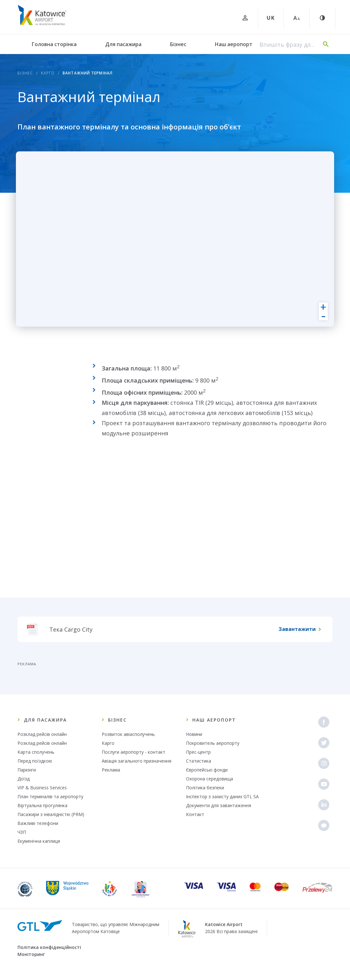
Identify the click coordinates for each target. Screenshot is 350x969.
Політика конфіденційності (49, 947)
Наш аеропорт (233, 44)
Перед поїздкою (34, 761)
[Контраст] (322, 17)
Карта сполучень (35, 752)
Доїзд (23, 779)
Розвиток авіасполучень (128, 734)
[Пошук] (326, 45)
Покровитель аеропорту (212, 743)
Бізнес (178, 44)
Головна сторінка (54, 44)
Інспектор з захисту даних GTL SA (222, 796)
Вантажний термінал (88, 73)
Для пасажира (123, 44)
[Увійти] (245, 17)
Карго (48, 73)
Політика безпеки (205, 788)
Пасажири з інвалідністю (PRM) (50, 814)
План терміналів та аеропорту (50, 796)
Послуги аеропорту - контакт (133, 752)
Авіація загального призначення (136, 761)
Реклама (111, 770)
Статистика (198, 761)
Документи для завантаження (218, 805)
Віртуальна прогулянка (42, 805)
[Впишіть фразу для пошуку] (288, 45)
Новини (194, 734)
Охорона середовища (209, 779)
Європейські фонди (207, 770)
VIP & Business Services (42, 788)
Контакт (195, 814)
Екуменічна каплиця (38, 841)
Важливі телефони (37, 823)
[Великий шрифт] (296, 17)
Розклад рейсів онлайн (42, 734)
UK (271, 17)
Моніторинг (31, 954)
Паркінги (26, 770)
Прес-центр (198, 752)
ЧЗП (21, 832)
